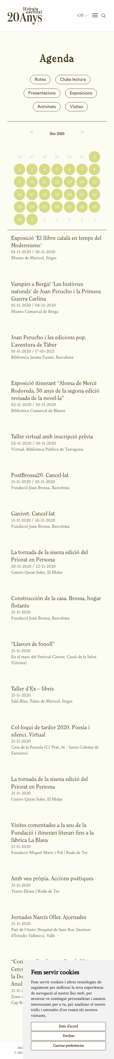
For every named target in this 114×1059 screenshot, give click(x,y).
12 (57, 181)
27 (32, 156)
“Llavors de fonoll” (33, 643)
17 (32, 194)
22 (94, 194)
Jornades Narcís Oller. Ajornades (48, 917)
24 (32, 207)
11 (44, 181)
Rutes (40, 79)
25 (44, 207)
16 (19, 194)
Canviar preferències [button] (68, 1045)
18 (44, 194)
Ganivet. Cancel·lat (33, 513)
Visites (76, 107)
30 (69, 156)
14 (82, 181)
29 (57, 156)
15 (94, 181)
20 (69, 194)
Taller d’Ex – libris (32, 688)
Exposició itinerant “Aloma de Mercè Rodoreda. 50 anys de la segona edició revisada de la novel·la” (55, 390)
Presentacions (42, 93)
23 (19, 207)
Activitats (46, 107)
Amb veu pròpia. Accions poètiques (52, 878)
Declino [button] (68, 1035)
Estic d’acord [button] (68, 1026)
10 (32, 181)
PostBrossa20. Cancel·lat (40, 475)
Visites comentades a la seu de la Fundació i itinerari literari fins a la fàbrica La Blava (52, 832)
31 (82, 156)
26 (19, 156)
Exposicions (81, 93)
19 (57, 194)
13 (69, 181)
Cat (82, 15)
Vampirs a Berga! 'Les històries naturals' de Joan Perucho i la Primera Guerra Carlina (56, 291)
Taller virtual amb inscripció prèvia (52, 436)
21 (82, 194)
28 (44, 156)
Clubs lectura (73, 79)
